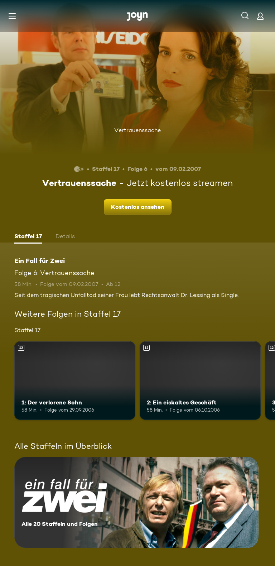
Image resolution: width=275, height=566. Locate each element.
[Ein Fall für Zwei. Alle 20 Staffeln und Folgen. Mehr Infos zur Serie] (136, 502)
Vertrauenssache (137, 130)
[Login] (260, 16)
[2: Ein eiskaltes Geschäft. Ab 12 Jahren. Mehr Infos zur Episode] (200, 380)
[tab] (28, 237)
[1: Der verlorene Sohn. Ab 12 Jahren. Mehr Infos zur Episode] (74, 380)
